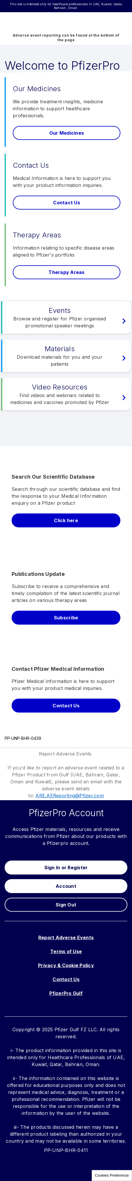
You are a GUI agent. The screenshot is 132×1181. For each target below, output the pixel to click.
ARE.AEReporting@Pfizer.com (69, 795)
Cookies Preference (112, 1175)
